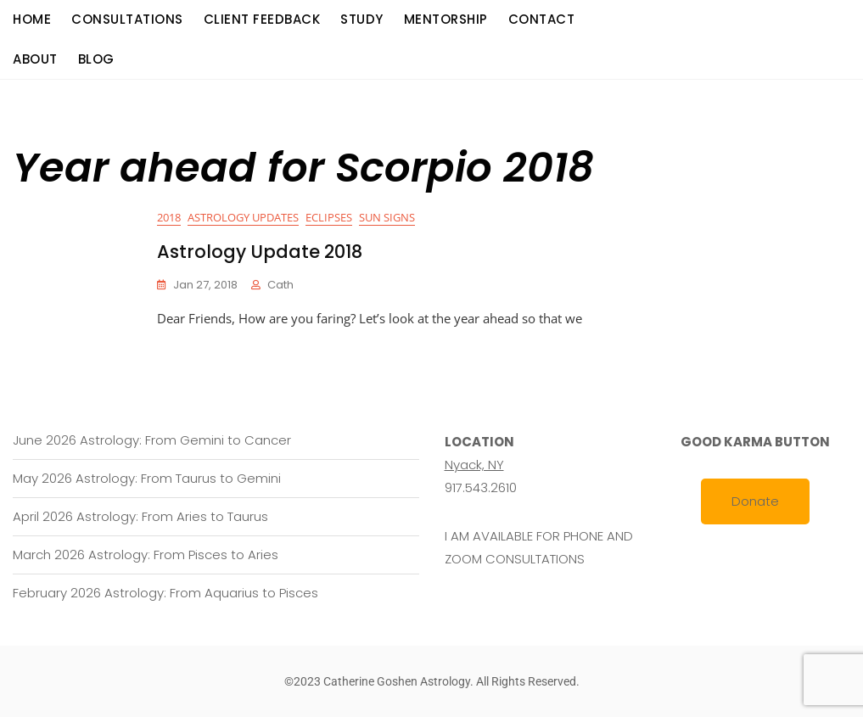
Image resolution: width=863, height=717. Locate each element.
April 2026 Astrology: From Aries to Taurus (140, 516)
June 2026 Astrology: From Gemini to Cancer (152, 440)
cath (280, 285)
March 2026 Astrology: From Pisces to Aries (145, 554)
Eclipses (328, 217)
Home (32, 19)
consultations (127, 19)
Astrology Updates (243, 217)
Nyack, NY (474, 464)
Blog (96, 59)
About (35, 59)
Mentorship (446, 19)
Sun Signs (387, 217)
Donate (755, 501)
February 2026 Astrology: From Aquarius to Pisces (165, 593)
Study (362, 19)
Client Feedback (262, 19)
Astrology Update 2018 (259, 251)
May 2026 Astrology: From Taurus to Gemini (147, 478)
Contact (541, 19)
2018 (169, 217)
